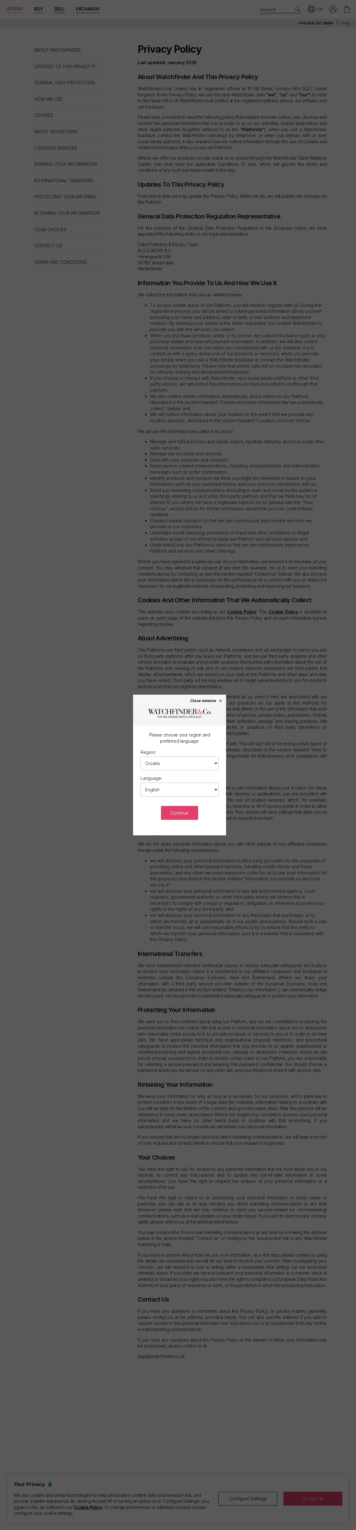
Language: (151, 778)
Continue (179, 813)
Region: (148, 752)
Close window (206, 700)
